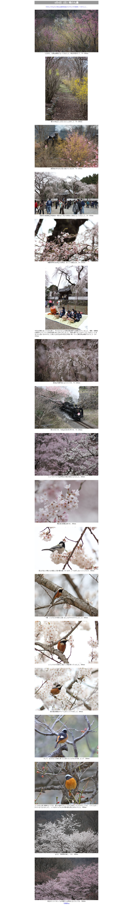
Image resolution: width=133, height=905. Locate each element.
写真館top (66, 903)
